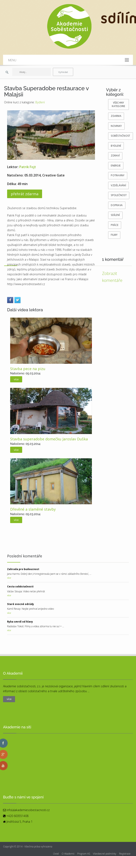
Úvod (56, 853)
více (9, 577)
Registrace (125, 853)
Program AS (83, 853)
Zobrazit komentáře (112, 277)
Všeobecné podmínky (104, 853)
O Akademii (68, 853)
